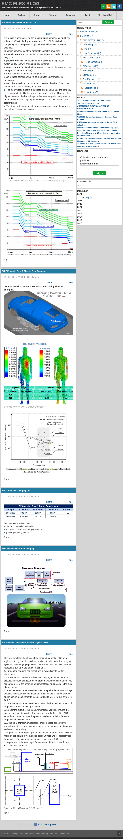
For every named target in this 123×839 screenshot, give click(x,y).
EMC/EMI (86, 36)
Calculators (71, 15)
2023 (79, 200)
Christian (31, 277)
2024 (99, 196)
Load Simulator (92, 53)
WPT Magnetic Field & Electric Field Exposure (24, 271)
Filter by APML (105, 15)
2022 (79, 204)
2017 (79, 217)
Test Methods (91, 83)
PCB (88, 49)
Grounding (90, 44)
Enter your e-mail (89, 163)
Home (7, 15)
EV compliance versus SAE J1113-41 (19, 22)
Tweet (70, 34)
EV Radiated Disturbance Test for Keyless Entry (25, 642)
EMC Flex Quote (61, 834)
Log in (88, 15)
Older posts (50, 824)
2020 (79, 210)
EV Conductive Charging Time (16, 490)
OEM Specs (90, 66)
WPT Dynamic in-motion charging (18, 548)
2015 (79, 223)
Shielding (88, 70)
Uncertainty (91, 92)
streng (30, 28)
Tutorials (53, 15)
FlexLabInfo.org (41, 834)
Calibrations (92, 88)
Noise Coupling (92, 57)
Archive (22, 15)
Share (49, 34)
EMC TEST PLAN (93, 40)
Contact (37, 15)
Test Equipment (91, 79)
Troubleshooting (93, 62)
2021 (79, 207)
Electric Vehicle (89, 31)
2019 (79, 213)
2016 (79, 220)
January (85, 197)
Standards (89, 75)
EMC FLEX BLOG (21, 3)
